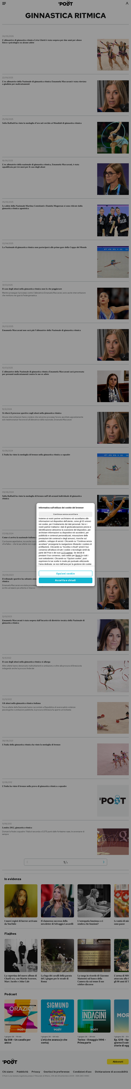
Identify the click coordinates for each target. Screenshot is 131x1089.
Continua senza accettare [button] (65, 514)
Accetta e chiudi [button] (65, 580)
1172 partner (67, 553)
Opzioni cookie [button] (65, 573)
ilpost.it (78, 555)
